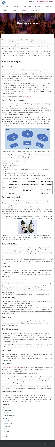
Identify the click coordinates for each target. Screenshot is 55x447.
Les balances (6, 418)
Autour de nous (35, 10)
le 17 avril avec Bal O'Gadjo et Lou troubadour (44, 1)
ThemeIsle (50, 444)
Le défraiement (6, 428)
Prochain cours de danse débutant (36, 4)
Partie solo (6, 420)
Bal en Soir (7, 6)
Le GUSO (6, 434)
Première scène (23, 10)
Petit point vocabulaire (9, 415)
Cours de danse (27, 6)
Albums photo (38, 6)
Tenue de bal (14, 10)
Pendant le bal (7, 426)
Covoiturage (48, 6)
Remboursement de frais (10, 436)
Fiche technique (6, 407)
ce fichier (28, 96)
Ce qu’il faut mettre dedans (10, 412)
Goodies (5, 10)
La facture (6, 431)
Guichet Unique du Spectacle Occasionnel (15, 367)
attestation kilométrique (21, 397)
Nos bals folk (16, 6)
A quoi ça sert (7, 410)
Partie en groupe (8, 423)
